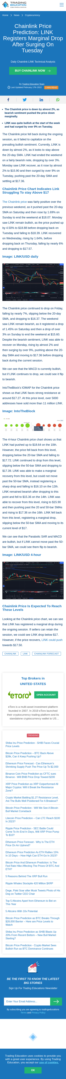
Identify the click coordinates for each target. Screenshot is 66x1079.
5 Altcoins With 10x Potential (22, 911)
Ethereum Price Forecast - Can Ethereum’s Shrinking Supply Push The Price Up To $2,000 (32, 765)
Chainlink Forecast (46, 653)
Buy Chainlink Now (33, 70)
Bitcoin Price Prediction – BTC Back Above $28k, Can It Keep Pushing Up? (30, 755)
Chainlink (10, 653)
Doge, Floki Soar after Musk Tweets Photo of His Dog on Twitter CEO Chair (33, 892)
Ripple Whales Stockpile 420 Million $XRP (29, 883)
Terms (24, 1012)
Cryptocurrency (32, 15)
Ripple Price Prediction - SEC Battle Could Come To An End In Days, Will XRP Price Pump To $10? (32, 831)
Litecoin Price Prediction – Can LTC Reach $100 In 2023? (33, 820)
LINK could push (52, 640)
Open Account (46, 694)
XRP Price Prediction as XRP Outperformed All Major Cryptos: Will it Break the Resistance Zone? (32, 787)
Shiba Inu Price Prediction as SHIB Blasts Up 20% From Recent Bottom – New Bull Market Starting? (31, 935)
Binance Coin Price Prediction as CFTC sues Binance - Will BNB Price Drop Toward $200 (31, 775)
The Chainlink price (14, 201)
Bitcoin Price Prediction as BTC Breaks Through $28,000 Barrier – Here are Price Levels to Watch (32, 921)
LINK (25, 653)
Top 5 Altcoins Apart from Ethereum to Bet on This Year (31, 902)
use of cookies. (49, 1062)
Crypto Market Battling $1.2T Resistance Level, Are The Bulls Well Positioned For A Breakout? (32, 799)
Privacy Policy (38, 1012)
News (16, 15)
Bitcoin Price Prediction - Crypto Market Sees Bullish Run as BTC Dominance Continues (31, 947)
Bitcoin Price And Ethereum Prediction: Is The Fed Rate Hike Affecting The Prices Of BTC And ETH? (32, 865)
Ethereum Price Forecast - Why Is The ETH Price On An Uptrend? (30, 844)
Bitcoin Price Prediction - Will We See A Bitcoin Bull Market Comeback (32, 810)
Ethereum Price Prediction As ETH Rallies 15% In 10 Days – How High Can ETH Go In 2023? (32, 854)
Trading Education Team (33, 84)
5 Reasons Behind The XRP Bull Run (26, 876)
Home (5, 15)
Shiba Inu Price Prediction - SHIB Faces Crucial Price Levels (32, 745)
